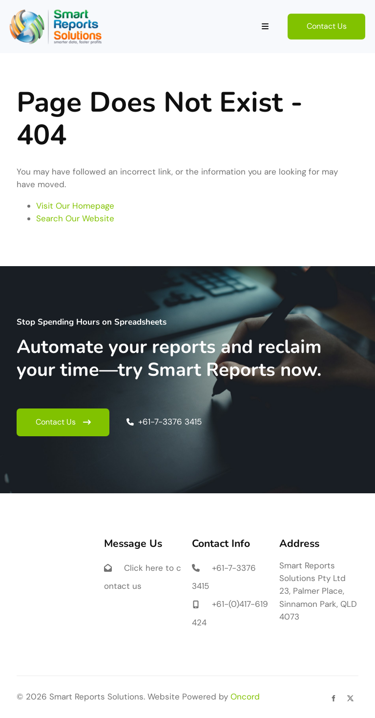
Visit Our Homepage (75, 205)
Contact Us (308, 20)
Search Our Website (75, 218)
